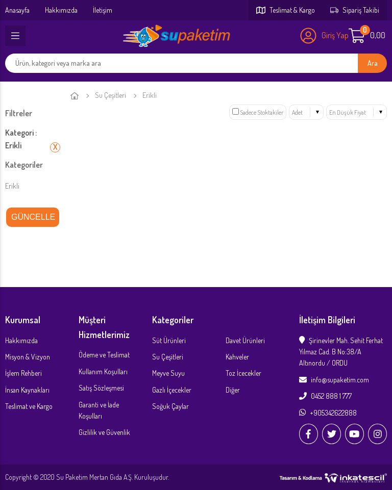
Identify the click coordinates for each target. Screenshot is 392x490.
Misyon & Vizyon (27, 356)
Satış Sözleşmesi (101, 387)
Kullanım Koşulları (103, 371)
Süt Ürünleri (169, 340)
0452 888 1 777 (325, 396)
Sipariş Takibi (354, 10)
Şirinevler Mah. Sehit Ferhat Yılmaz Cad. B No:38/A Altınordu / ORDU (341, 352)
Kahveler (237, 356)
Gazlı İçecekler (171, 389)
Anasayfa (17, 10)
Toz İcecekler (243, 373)
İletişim (102, 10)
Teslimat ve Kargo (29, 406)
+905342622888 (328, 412)
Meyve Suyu (168, 373)
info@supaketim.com (334, 379)
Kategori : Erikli (21, 139)
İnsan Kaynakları (27, 389)
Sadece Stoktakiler (257, 112)
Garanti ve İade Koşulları (99, 410)
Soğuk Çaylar (170, 406)
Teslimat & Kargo (285, 10)
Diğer (233, 389)
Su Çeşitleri (110, 95)
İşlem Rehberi (23, 373)
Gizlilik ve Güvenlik (104, 432)
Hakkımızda (61, 10)
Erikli (12, 186)
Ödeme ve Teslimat (104, 354)
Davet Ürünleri (245, 340)
